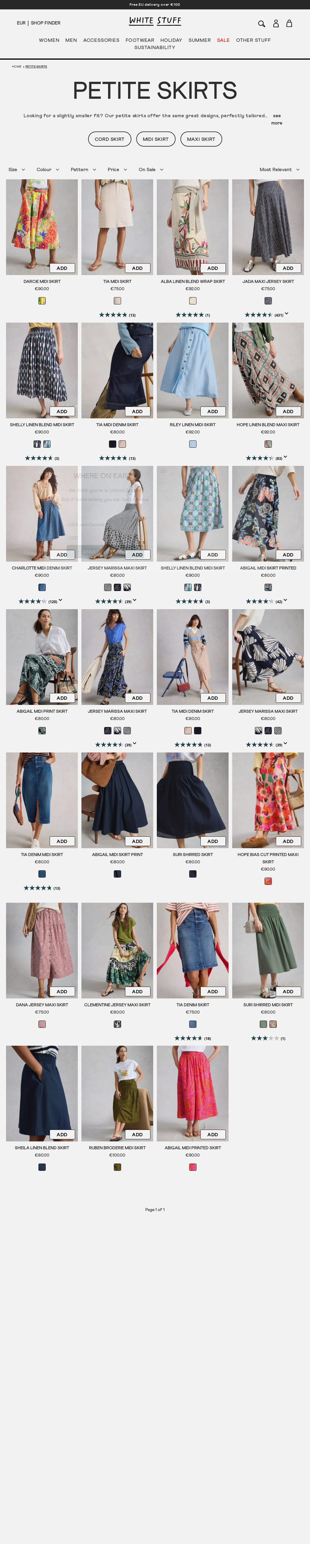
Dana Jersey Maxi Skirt (42, 1004)
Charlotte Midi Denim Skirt (42, 568)
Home (17, 66)
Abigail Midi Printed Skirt (193, 1147)
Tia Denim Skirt (192, 1004)
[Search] (262, 23)
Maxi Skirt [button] (201, 139)
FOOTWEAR (140, 41)
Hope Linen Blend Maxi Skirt (268, 425)
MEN (71, 41)
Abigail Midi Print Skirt (42, 711)
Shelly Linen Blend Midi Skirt (42, 425)
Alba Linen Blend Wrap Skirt (193, 282)
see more (276, 119)
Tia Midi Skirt (117, 282)
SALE (223, 41)
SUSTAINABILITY (155, 48)
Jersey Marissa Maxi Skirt (117, 568)
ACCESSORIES (101, 41)
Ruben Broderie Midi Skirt (117, 1147)
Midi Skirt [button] (156, 139)
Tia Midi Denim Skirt (117, 425)
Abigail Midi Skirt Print (117, 854)
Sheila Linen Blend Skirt (42, 1147)
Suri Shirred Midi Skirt (268, 1004)
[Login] (276, 22)
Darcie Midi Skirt (42, 282)
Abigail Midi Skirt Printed (268, 568)
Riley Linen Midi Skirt (193, 425)
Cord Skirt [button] (110, 139)
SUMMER (199, 41)
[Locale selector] (21, 23)
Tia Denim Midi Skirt (42, 854)
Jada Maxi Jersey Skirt (268, 282)
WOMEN (49, 41)
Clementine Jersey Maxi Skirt (117, 1004)
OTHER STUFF (253, 41)
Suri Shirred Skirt (193, 854)
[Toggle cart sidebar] (289, 23)
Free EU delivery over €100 (155, 5)
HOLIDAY (171, 41)
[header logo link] (155, 21)
